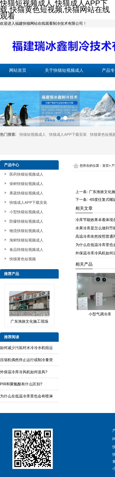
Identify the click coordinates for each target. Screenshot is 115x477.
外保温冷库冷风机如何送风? (23, 372)
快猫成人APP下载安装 (68, 134)
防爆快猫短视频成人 (26, 221)
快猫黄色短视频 (22, 259)
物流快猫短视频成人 (26, 231)
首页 (105, 166)
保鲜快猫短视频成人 (26, 183)
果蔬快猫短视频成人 (26, 193)
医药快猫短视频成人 (26, 174)
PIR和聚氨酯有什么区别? (21, 384)
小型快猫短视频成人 (26, 212)
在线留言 (74, 83)
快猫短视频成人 (32, 134)
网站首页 (17, 70)
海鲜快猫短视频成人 (26, 240)
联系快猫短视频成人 (28, 83)
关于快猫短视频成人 (64, 70)
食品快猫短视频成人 (26, 249)
